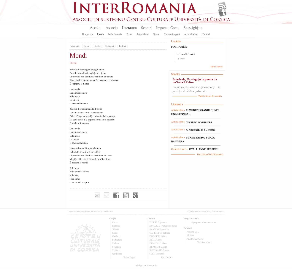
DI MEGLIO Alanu (158, 243)
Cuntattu (71, 211)
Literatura (129, 28)
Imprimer (97, 195)
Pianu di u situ (107, 211)
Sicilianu (116, 250)
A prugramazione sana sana (203, 222)
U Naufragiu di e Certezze (200, 129)
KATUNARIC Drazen (159, 250)
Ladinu (122, 46)
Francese (116, 226)
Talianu (115, 229)
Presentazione (83, 211)
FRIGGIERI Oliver (158, 236)
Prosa (129, 34)
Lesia (182, 58)
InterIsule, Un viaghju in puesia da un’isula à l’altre (195, 81)
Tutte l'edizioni (203, 242)
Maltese (115, 243)
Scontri (146, 28)
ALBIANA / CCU (195, 239)
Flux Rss (222, 6)
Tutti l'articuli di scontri (209, 96)
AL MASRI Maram (158, 247)
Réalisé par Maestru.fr (146, 265)
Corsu (87, 46)
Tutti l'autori (216, 66)
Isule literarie (115, 34)
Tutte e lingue (129, 257)
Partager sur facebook (116, 195)
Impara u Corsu (167, 28)
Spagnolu (116, 247)
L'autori (206, 34)
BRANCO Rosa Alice (159, 229)
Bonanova (87, 34)
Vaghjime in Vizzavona (199, 121)
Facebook (222, 12)
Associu (112, 28)
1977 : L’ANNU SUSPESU (203, 149)
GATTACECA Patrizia (160, 233)
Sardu (97, 46)
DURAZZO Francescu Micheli (163, 226)
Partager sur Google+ (136, 195)
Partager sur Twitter (126, 195)
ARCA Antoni (156, 239)
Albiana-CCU (193, 231)
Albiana (190, 235)
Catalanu (109, 46)
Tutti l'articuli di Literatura (209, 154)
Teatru (156, 34)
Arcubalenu (143, 34)
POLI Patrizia (179, 46)
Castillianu (117, 253)
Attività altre (190, 34)
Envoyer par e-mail (107, 195)
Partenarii (95, 211)
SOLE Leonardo (157, 253)
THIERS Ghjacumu (158, 222)
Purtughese (117, 239)
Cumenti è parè (172, 34)
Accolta (95, 28)
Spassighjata (193, 28)
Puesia (100, 34)
